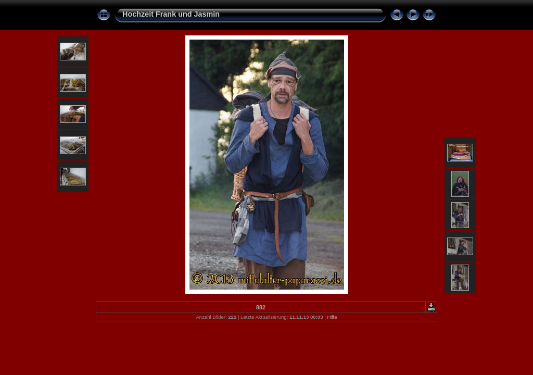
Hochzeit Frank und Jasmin (171, 14)
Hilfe (332, 317)
